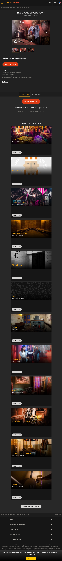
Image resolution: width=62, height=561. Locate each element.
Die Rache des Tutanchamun (23, 422)
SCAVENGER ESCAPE (21, 173)
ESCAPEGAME (19, 141)
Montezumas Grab (19, 234)
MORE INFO (9, 64)
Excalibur (15, 328)
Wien (13, 7)
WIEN (25, 15)
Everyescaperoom (6, 7)
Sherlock (15, 390)
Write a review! (31, 101)
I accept (31, 558)
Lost (13, 296)
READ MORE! (17, 184)
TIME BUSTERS (19, 235)
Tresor (14, 485)
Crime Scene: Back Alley (21, 453)
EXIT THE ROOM (20, 298)
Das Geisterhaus (18, 202)
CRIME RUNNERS (20, 455)
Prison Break (17, 171)
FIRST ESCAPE (33, 15)
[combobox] (55, 3)
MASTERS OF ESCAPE (21, 267)
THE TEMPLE (16, 359)
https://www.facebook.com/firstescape (19, 76)
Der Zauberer (17, 140)
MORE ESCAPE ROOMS (31, 507)
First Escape (20, 7)
